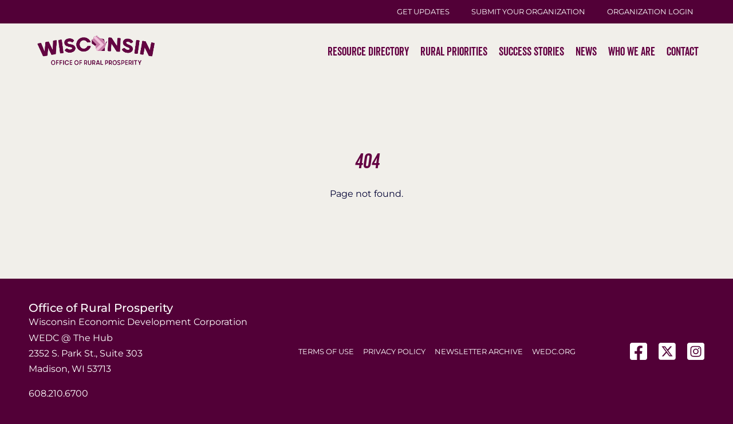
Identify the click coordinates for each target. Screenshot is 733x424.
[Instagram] (695, 351)
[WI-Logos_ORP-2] (96, 14)
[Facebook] (638, 351)
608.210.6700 (58, 393)
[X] (667, 351)
